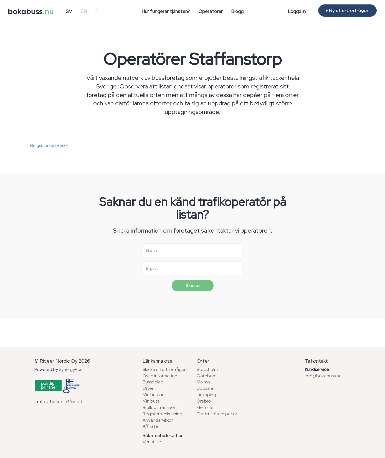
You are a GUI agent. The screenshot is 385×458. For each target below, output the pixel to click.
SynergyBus (70, 369)
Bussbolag (153, 382)
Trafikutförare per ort (218, 414)
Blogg (237, 11)
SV (69, 11)
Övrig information (160, 376)
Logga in (297, 11)
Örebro (204, 401)
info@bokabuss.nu (323, 376)
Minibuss (151, 401)
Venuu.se (152, 442)
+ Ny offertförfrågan (347, 10)
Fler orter (206, 407)
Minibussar (153, 395)
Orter (148, 388)
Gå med (74, 401)
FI (97, 11)
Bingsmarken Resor (49, 145)
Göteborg (207, 376)
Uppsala (205, 388)
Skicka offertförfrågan (165, 369)
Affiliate (150, 426)
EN (83, 11)
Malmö (203, 382)
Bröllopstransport (160, 407)
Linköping (206, 395)
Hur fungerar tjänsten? (165, 11)
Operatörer (210, 11)
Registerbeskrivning (162, 414)
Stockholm (207, 369)
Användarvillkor (158, 420)
